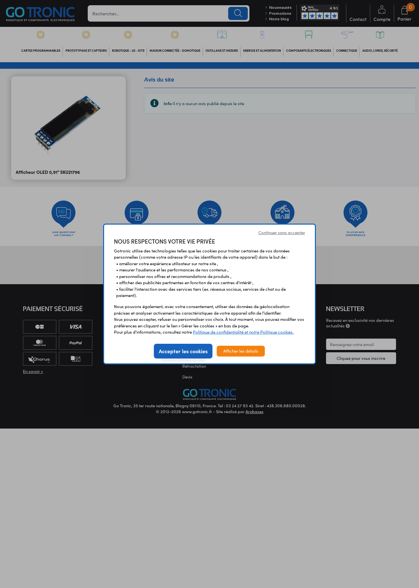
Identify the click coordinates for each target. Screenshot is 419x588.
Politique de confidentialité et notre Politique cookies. (243, 332)
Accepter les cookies (183, 351)
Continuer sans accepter (281, 232)
